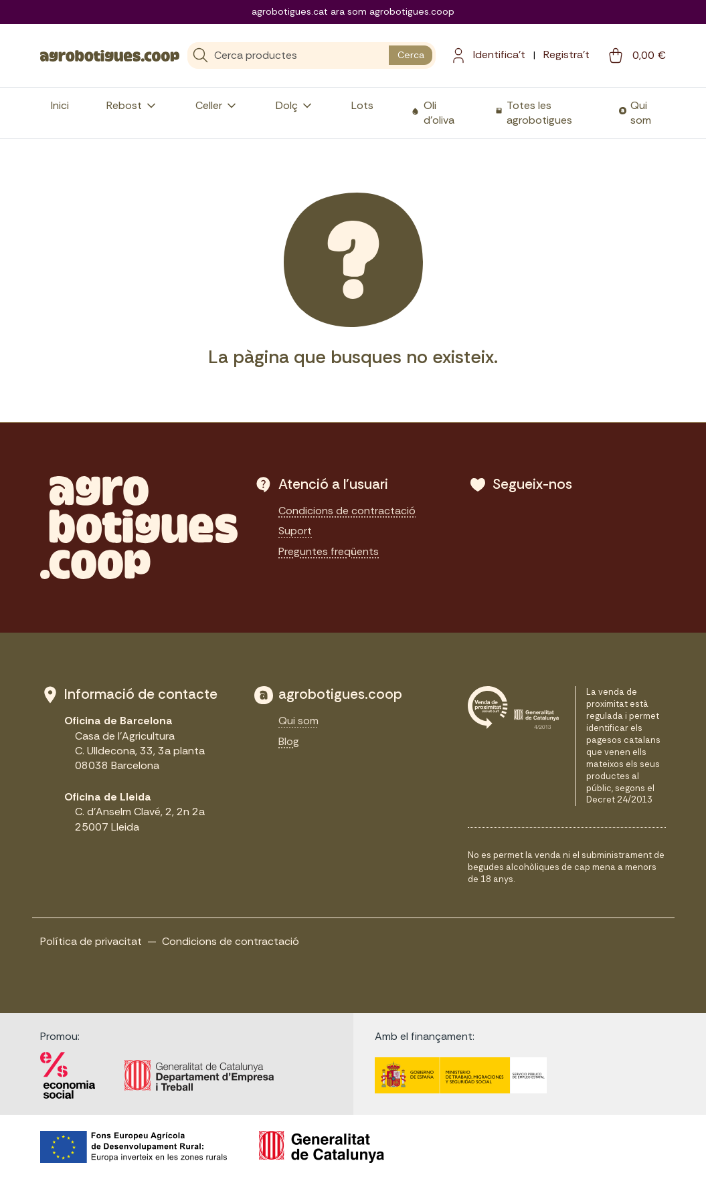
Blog (288, 741)
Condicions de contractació (347, 511)
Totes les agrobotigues (539, 112)
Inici (60, 105)
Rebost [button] (132, 105)
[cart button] (636, 55)
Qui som (640, 112)
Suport (295, 531)
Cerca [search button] (411, 55)
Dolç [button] (295, 105)
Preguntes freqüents (328, 551)
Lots (362, 105)
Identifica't (499, 54)
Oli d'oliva (439, 112)
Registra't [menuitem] (566, 54)
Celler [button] (216, 105)
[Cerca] (288, 55)
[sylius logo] (109, 55)
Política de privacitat (91, 941)
